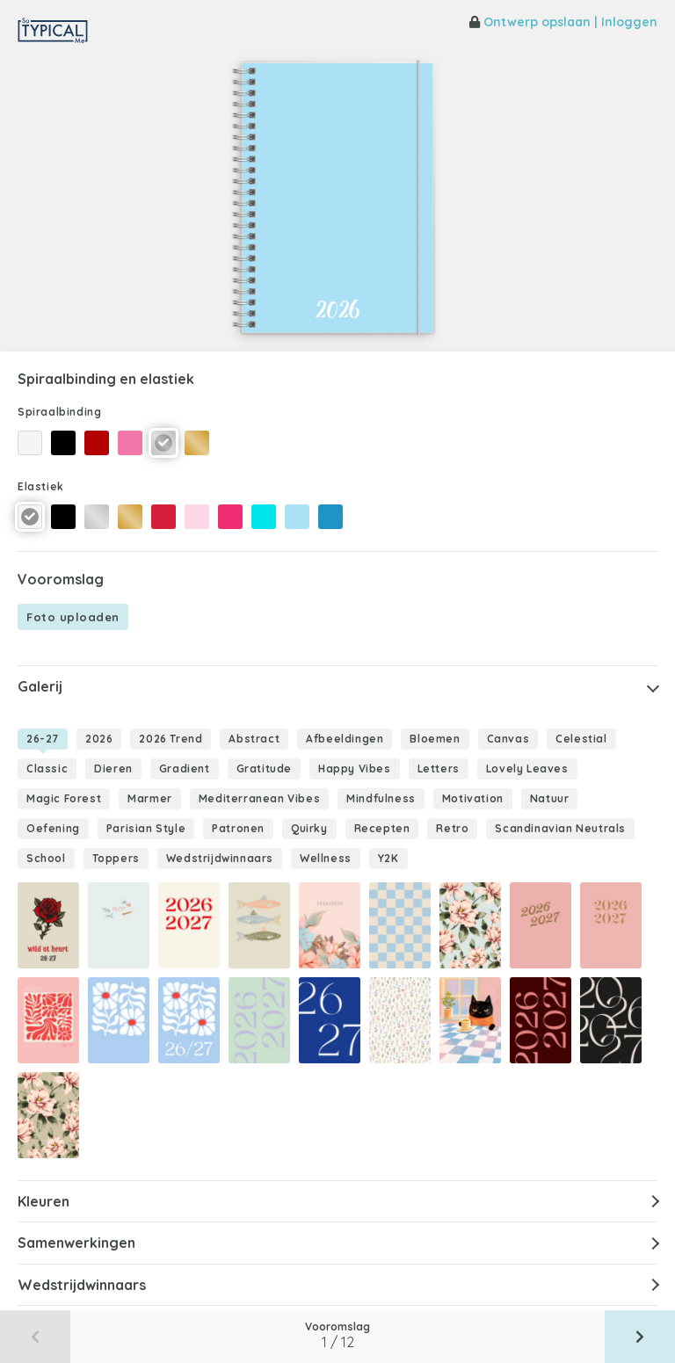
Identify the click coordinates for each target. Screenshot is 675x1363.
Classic (47, 768)
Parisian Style (145, 828)
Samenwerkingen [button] (76, 1242)
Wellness (326, 858)
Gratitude (264, 768)
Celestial (580, 738)
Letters (438, 768)
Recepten (382, 828)
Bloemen (435, 738)
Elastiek (41, 486)
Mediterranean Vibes (259, 798)
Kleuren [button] (43, 1201)
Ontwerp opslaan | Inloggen (563, 22)
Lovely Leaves (527, 768)
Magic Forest (63, 798)
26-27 (42, 738)
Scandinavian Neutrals (560, 828)
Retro (452, 828)
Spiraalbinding (59, 411)
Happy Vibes (354, 768)
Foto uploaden (73, 617)
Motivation (473, 798)
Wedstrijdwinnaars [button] (82, 1285)
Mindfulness (381, 798)
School (46, 858)
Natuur (550, 798)
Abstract (254, 738)
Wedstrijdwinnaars (219, 858)
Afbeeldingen (344, 738)
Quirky (309, 828)
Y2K (388, 858)
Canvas (508, 738)
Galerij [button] (40, 686)
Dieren (113, 768)
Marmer (149, 798)
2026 (98, 738)
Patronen (238, 828)
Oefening (53, 828)
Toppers (116, 858)
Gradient (184, 768)
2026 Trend (170, 738)
